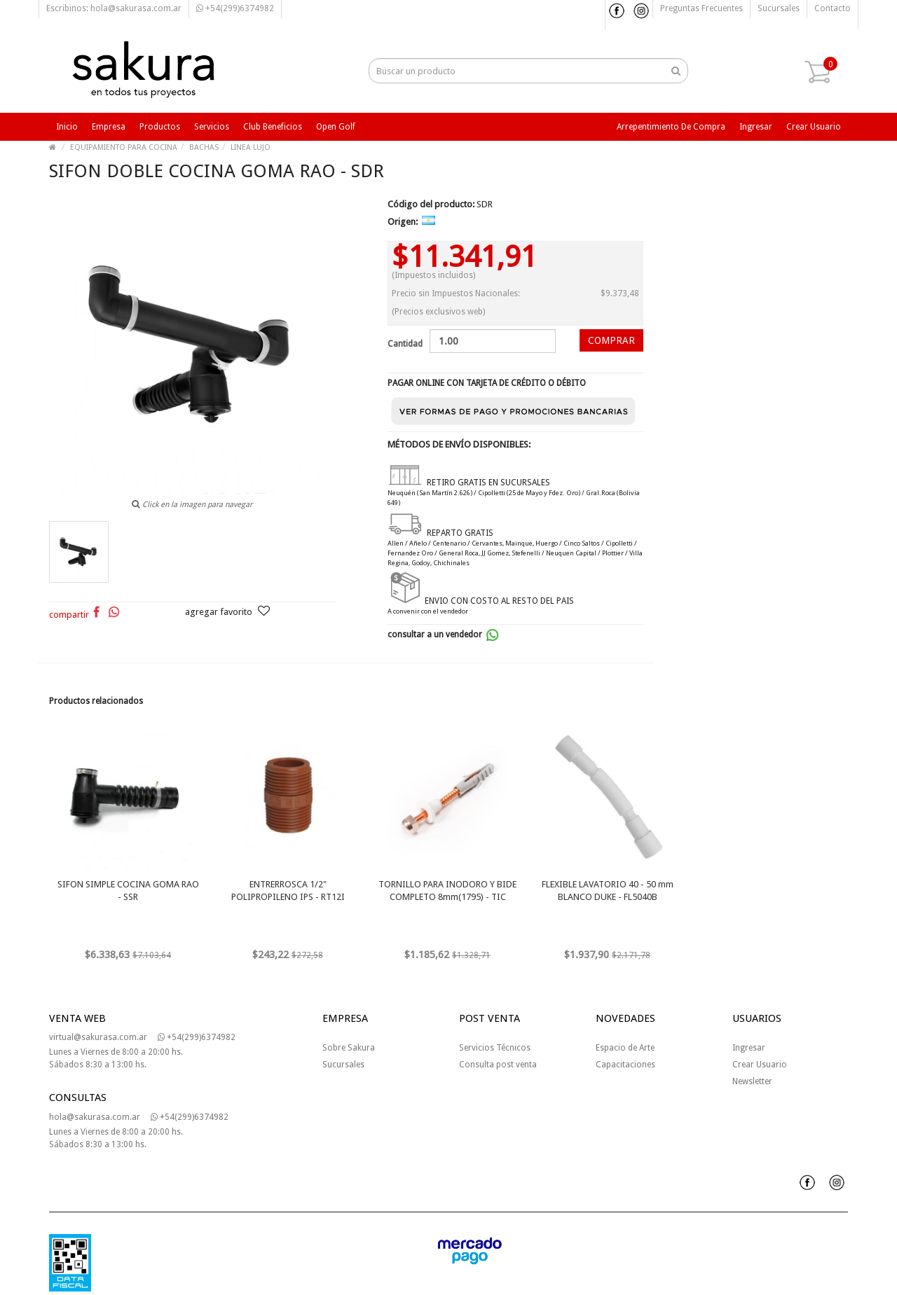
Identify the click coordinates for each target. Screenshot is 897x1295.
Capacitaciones (625, 1064)
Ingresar (755, 127)
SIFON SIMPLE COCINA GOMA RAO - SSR (128, 890)
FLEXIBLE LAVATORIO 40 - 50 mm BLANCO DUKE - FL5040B (607, 890)
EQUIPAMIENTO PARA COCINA (123, 147)
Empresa (108, 127)
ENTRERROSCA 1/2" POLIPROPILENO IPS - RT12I (288, 890)
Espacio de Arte (625, 1048)
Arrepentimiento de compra (671, 127)
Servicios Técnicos (494, 1048)
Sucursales (779, 8)
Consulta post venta (498, 1064)
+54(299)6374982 (235, 8)
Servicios (211, 127)
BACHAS (204, 147)
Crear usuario (813, 127)
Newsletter (752, 1081)
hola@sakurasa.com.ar (94, 1117)
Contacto (832, 8)
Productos (159, 127)
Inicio (67, 127)
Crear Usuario (759, 1064)
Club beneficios (272, 127)
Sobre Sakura (348, 1048)
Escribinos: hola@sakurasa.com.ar (114, 8)
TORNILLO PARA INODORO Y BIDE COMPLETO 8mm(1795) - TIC (447, 890)
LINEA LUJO (251, 147)
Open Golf (335, 127)
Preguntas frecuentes (701, 8)
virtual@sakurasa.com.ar (98, 1037)
